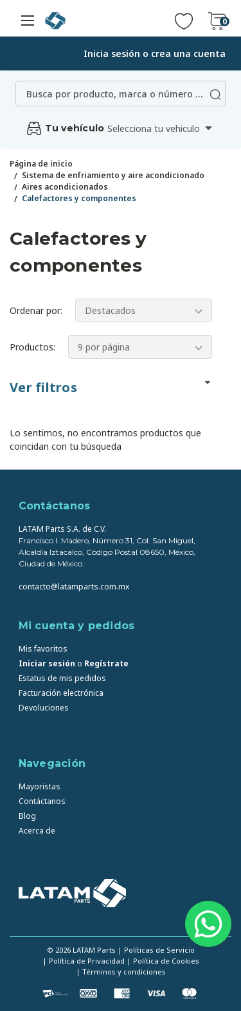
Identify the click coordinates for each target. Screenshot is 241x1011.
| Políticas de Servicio (156, 950)
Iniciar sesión (47, 663)
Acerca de (37, 830)
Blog (27, 815)
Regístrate (106, 663)
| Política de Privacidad (83, 961)
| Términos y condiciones (121, 971)
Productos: (32, 347)
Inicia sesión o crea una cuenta (155, 53)
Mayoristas (39, 786)
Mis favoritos (43, 648)
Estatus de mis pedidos (62, 678)
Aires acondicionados (65, 186)
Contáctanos (42, 801)
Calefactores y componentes (79, 198)
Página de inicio (41, 163)
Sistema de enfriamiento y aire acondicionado (113, 175)
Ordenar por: (36, 310)
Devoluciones (44, 707)
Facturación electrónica (61, 692)
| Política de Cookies (163, 961)
